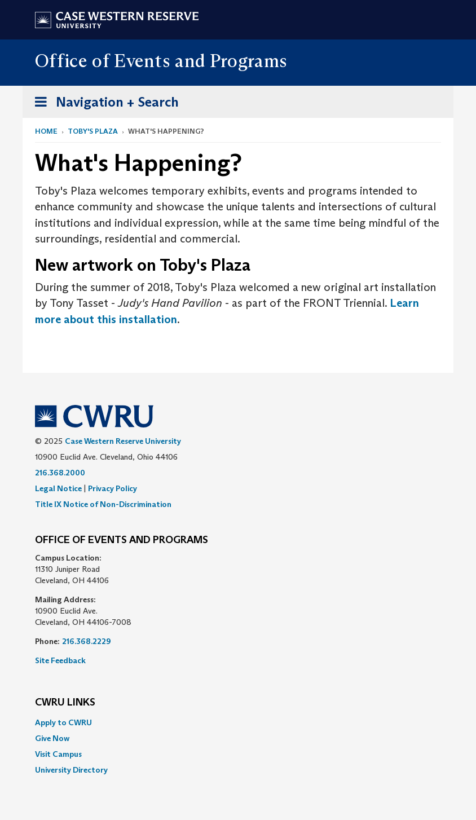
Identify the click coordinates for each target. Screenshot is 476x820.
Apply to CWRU (63, 722)
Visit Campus (58, 754)
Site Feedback (60, 660)
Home (46, 131)
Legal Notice (58, 488)
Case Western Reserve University (123, 441)
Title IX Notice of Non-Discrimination (103, 504)
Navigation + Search (103, 104)
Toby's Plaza (93, 131)
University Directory (71, 770)
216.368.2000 (60, 473)
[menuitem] (238, 722)
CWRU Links (65, 702)
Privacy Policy (112, 488)
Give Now (52, 738)
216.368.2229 (86, 641)
